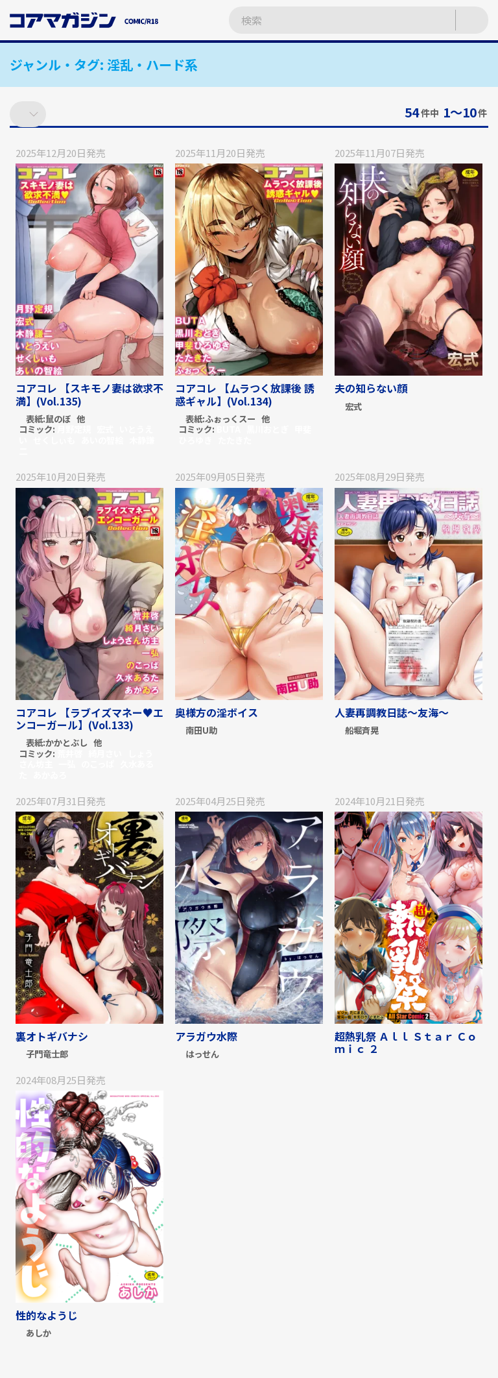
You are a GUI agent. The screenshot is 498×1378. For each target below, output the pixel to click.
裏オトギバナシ (52, 1036)
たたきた (235, 440)
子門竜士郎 (47, 1054)
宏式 (105, 429)
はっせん (202, 1054)
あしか (38, 1333)
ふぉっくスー (230, 419)
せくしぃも (54, 440)
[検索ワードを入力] (329, 20)
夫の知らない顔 (371, 388)
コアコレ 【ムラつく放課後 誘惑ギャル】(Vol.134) (244, 394)
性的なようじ (47, 1315)
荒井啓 (69, 753)
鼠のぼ (58, 419)
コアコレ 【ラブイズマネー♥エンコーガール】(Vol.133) (89, 718)
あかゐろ (50, 775)
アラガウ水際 (206, 1036)
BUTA (229, 429)
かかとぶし (66, 743)
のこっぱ (97, 764)
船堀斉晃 (362, 730)
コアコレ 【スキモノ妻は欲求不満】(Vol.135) (89, 394)
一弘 (66, 764)
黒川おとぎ (267, 429)
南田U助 (201, 730)
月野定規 (74, 429)
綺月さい (105, 753)
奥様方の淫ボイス (216, 712)
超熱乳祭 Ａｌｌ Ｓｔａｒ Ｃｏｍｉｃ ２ (406, 1042)
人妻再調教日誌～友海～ (392, 712)
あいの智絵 (102, 440)
